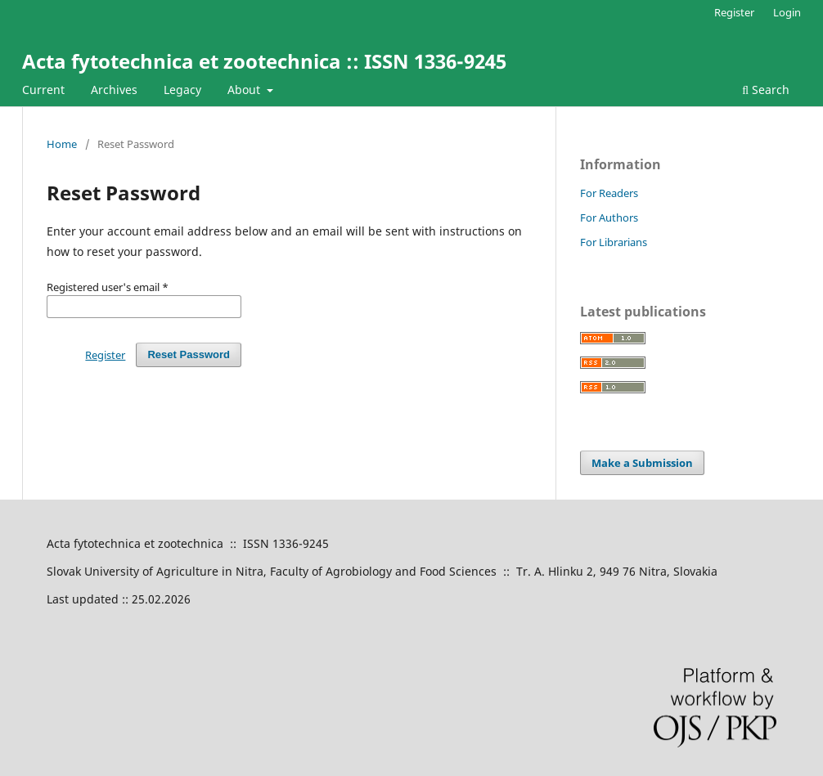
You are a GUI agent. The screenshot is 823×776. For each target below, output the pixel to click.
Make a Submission (642, 462)
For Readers (609, 193)
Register (734, 12)
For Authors (609, 217)
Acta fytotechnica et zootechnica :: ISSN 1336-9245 (264, 60)
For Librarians (613, 242)
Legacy (182, 89)
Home (62, 144)
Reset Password (188, 354)
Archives (114, 89)
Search (765, 89)
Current (43, 89)
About (245, 89)
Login (787, 12)
